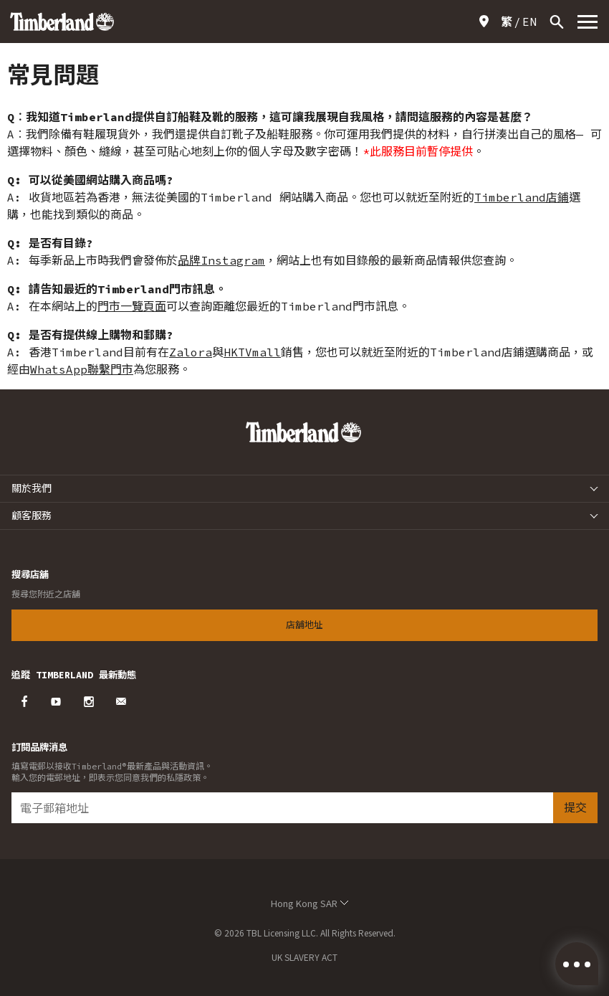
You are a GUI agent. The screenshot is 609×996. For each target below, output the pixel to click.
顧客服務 (31, 515)
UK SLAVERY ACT (304, 957)
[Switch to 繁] (506, 21)
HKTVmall (252, 352)
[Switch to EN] (529, 21)
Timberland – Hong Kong (62, 21)
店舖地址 (486, 21)
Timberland (510, 197)
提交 (575, 807)
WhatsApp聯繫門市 (81, 369)
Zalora (190, 352)
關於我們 (31, 488)
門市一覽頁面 (131, 306)
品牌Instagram (221, 260)
